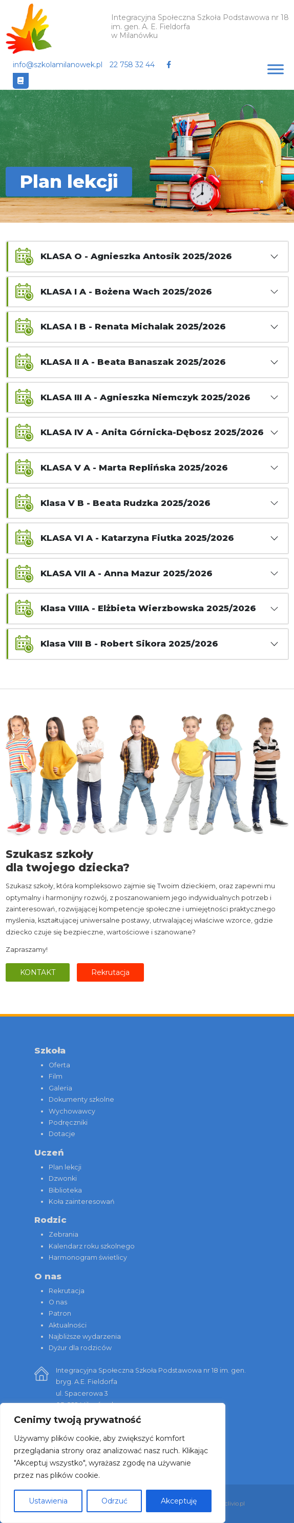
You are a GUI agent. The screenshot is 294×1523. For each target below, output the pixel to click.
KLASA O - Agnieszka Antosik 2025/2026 (136, 256)
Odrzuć (114, 1501)
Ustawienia (48, 1501)
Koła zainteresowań (82, 1201)
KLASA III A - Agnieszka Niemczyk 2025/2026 (145, 397)
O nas (58, 1302)
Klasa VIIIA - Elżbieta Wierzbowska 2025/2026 (148, 608)
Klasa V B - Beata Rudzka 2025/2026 (125, 503)
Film (55, 1076)
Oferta (59, 1065)
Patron (60, 1313)
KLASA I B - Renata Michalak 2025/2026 (133, 326)
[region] (112, 1463)
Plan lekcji (65, 1167)
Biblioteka (65, 1190)
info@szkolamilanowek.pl (57, 64)
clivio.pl (235, 1503)
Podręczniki (68, 1122)
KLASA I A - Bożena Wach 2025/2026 (126, 291)
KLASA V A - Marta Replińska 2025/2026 (134, 467)
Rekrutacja (110, 972)
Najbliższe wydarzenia (85, 1336)
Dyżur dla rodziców (80, 1348)
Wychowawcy (72, 1111)
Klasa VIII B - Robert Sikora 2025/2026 (129, 643)
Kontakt (37, 972)
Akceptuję (179, 1501)
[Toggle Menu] (275, 69)
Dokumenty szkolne (81, 1099)
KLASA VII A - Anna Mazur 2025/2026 (126, 573)
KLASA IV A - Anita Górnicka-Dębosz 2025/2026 (152, 432)
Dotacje (62, 1134)
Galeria (60, 1088)
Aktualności (68, 1325)
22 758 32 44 (132, 64)
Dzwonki (63, 1178)
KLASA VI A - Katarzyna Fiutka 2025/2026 (137, 538)
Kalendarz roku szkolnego (92, 1246)
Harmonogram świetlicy (88, 1257)
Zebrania (63, 1234)
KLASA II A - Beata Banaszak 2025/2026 (133, 362)
